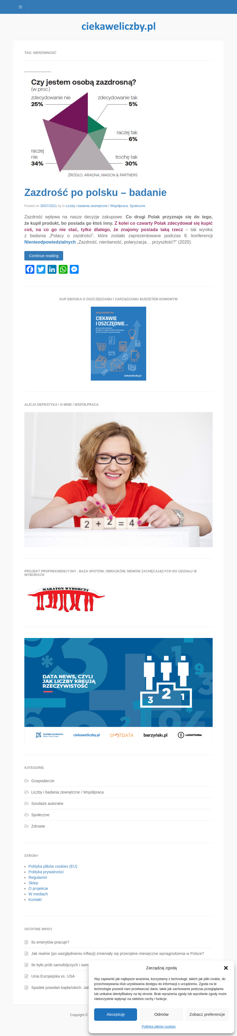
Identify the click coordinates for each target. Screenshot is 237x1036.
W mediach (38, 894)
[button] (226, 968)
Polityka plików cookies (159, 1027)
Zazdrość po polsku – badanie (95, 192)
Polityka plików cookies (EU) (53, 866)
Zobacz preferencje (207, 1014)
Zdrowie (38, 826)
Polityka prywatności (46, 872)
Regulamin (38, 877)
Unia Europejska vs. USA (53, 976)
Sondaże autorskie (47, 803)
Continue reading (44, 256)
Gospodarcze (42, 781)
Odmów (161, 1014)
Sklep (33, 883)
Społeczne (137, 206)
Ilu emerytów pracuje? (50, 942)
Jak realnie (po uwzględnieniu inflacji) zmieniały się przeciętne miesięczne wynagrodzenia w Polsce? (117, 953)
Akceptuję (116, 1014)
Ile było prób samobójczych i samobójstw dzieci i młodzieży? (83, 965)
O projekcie (38, 888)
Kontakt (35, 899)
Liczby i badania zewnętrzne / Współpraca (97, 206)
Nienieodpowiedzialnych (50, 242)
